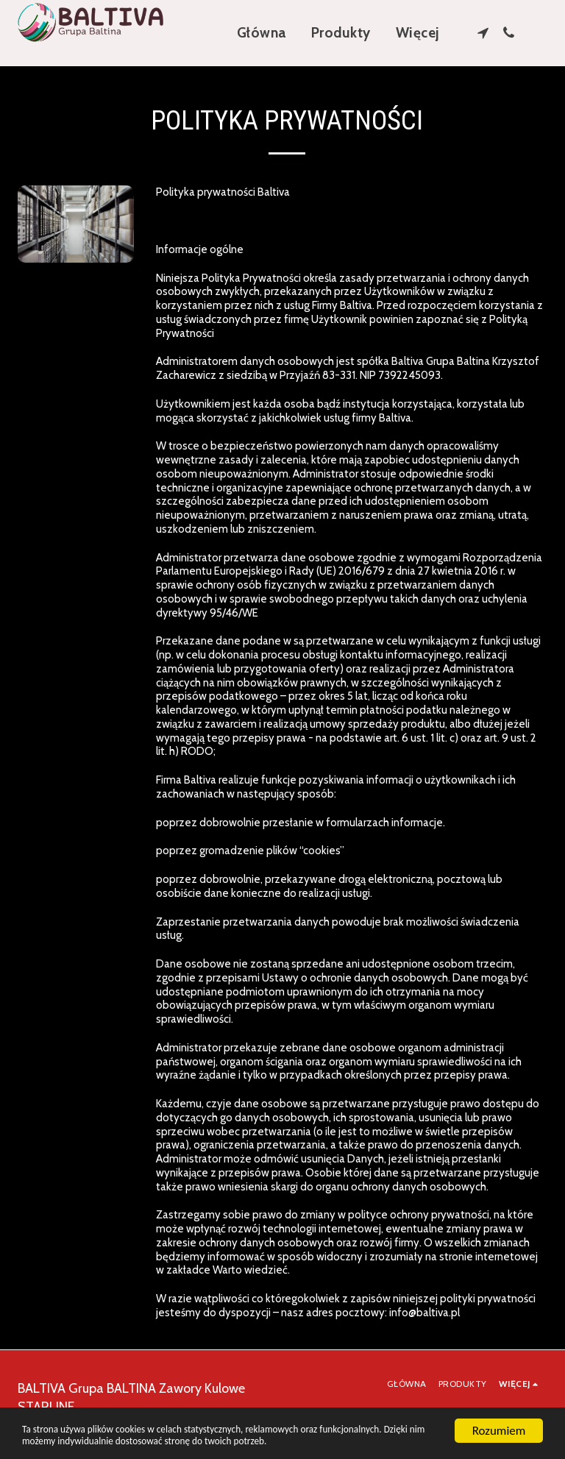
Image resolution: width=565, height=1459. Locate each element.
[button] (483, 33)
